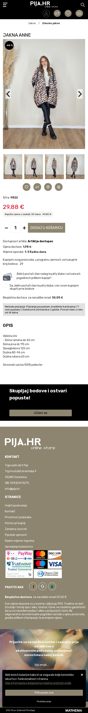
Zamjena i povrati (16, 529)
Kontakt (10, 511)
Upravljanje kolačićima (19, 546)
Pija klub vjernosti (16, 535)
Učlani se (40, 413)
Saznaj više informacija (24, 403)
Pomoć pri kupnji (15, 523)
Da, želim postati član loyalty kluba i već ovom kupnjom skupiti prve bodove (44, 287)
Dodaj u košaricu (46, 228)
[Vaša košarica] (79, 13)
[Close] (44, 693)
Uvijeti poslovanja (16, 505)
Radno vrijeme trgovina (19, 540)
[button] (13, 168)
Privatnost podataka (18, 517)
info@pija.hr (12, 489)
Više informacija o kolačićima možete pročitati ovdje (38, 683)
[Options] (44, 701)
